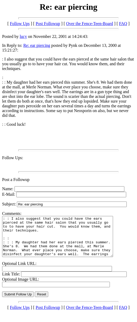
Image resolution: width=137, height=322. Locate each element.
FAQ (123, 23)
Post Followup (48, 23)
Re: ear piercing (36, 45)
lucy (23, 36)
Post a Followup (16, 179)
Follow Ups (20, 23)
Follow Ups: (12, 157)
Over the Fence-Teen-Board (89, 23)
